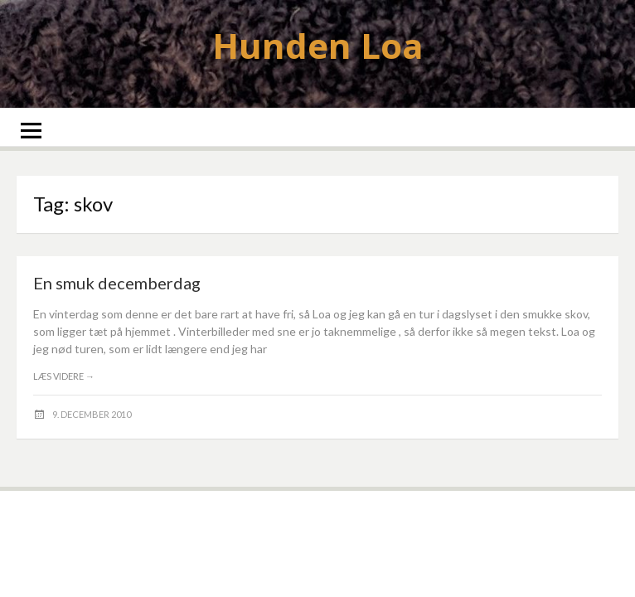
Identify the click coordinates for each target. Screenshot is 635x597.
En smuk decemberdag (117, 283)
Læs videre (64, 376)
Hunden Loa (318, 45)
